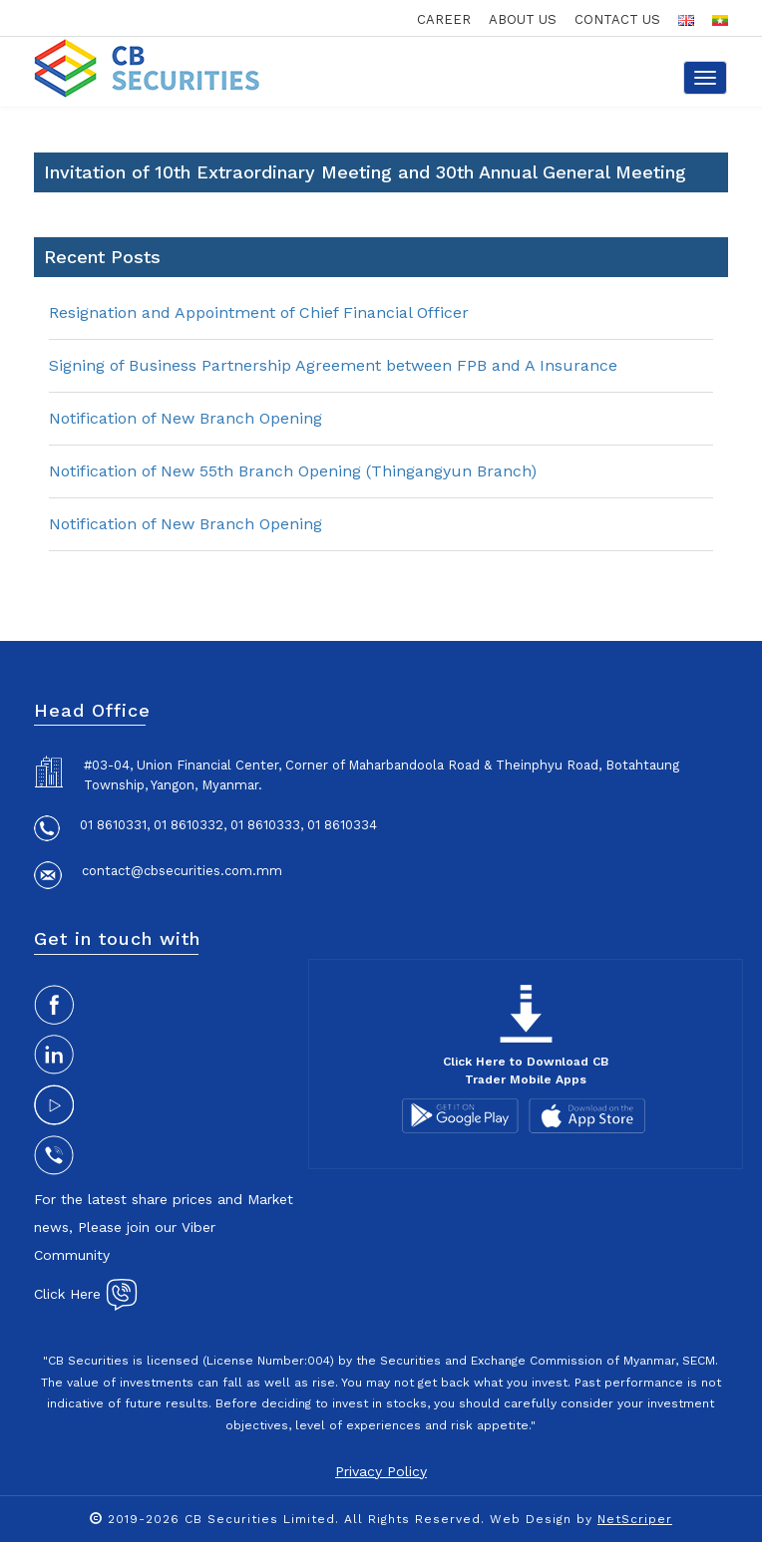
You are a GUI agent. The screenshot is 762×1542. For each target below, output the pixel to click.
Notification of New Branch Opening (185, 418)
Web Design (531, 1519)
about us (523, 19)
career (444, 19)
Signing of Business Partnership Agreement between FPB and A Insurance (333, 365)
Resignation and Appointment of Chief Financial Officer (259, 312)
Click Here (86, 1294)
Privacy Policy (381, 1471)
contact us (617, 19)
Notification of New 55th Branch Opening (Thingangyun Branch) (293, 471)
